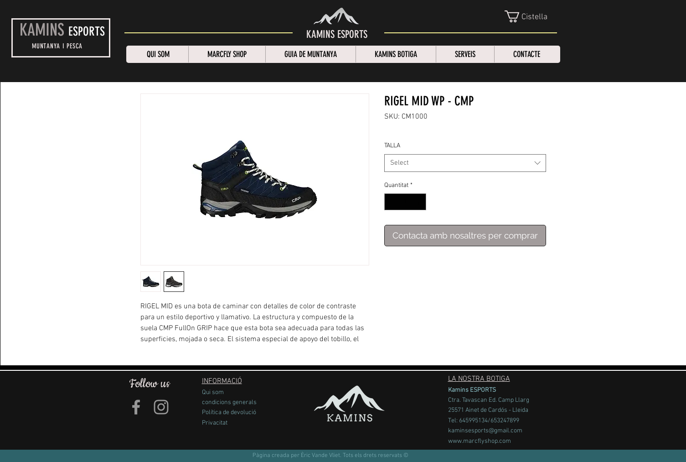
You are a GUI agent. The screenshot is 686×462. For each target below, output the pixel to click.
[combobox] (465, 163)
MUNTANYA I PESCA (57, 46)
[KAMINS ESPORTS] (336, 35)
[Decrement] (391, 202)
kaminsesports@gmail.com (485, 431)
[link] (531, 16)
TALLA (392, 146)
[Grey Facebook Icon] (136, 407)
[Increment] (419, 202)
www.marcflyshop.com (479, 441)
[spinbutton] (405, 202)
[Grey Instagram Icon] (161, 407)
